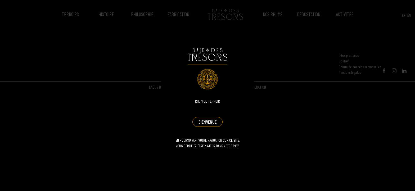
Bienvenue (207, 122)
